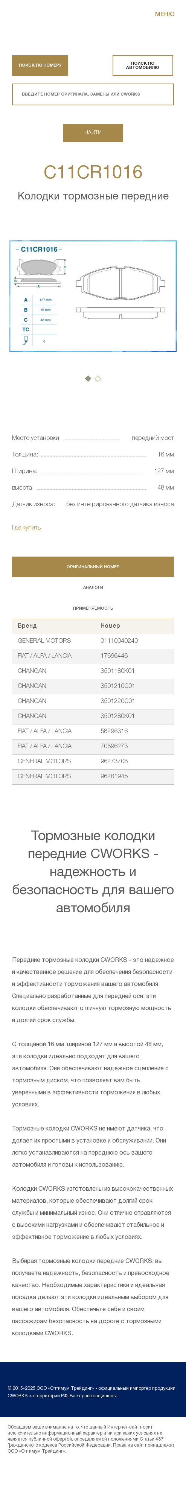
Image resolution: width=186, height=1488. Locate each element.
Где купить (26, 528)
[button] (88, 378)
